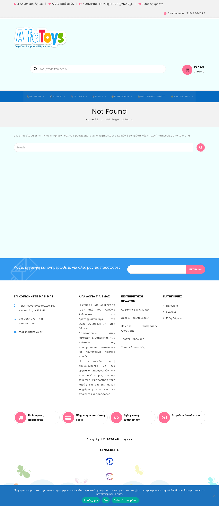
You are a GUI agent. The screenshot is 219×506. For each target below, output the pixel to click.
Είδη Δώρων (174, 318)
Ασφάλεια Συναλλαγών (135, 309)
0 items (199, 71)
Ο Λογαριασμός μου (30, 4)
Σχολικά (171, 312)
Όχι (106, 500)
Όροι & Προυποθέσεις (135, 318)
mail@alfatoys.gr (31, 332)
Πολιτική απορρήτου (125, 500)
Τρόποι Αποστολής (133, 347)
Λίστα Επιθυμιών (63, 4)
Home (90, 119)
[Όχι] (214, 496)
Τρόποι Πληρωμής (132, 339)
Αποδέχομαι (91, 500)
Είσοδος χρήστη (152, 4)
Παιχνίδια (172, 306)
